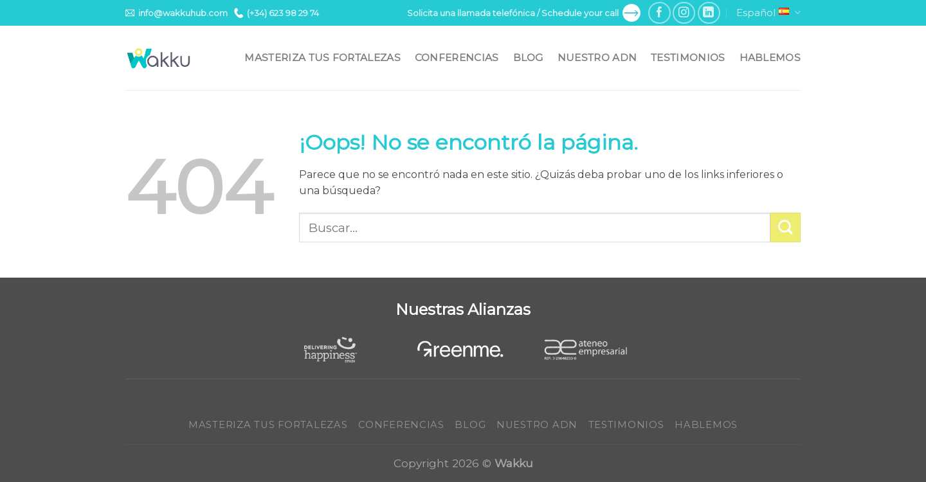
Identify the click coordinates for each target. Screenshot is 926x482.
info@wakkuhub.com (176, 13)
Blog (528, 57)
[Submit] (785, 228)
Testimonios (688, 57)
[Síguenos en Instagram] (684, 13)
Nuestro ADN (597, 57)
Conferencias (457, 57)
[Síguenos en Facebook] (659, 13)
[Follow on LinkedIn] (709, 13)
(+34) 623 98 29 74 (276, 13)
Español (768, 12)
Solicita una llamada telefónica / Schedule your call (523, 13)
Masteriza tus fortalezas (322, 57)
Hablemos (770, 57)
